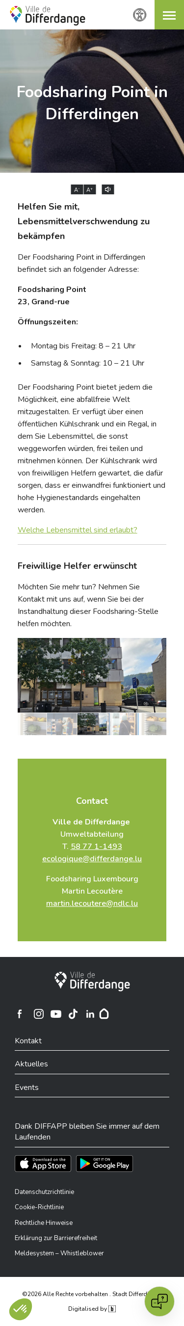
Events (27, 1087)
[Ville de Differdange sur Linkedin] (90, 1014)
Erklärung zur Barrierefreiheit (56, 1238)
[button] (169, 14)
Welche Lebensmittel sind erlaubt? (77, 530)
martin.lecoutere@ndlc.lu (92, 903)
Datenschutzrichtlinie (44, 1192)
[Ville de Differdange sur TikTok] (73, 1014)
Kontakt (28, 1040)
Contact (92, 801)
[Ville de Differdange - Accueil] (47, 15)
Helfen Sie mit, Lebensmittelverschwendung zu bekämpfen (84, 221)
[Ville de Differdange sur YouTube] (56, 1014)
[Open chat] (159, 1301)
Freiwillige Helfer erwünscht (77, 566)
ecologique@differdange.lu (92, 858)
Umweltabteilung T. (92, 840)
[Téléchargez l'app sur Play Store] (104, 1163)
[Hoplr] (104, 1014)
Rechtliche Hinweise (44, 1223)
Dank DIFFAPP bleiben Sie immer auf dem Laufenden (87, 1131)
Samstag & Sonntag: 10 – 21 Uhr (87, 363)
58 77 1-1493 (96, 846)
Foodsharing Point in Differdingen (92, 103)
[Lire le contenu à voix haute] (108, 189)
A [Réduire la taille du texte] (77, 190)
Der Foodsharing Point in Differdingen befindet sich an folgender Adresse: (81, 263)
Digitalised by (91, 1309)
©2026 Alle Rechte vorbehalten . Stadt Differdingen (92, 1294)
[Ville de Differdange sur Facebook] (19, 1014)
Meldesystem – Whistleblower (59, 1253)
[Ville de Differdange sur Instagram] (39, 1014)
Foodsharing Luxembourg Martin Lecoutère (92, 891)
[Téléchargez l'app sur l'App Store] (43, 1163)
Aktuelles (31, 1064)
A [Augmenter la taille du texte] (89, 190)
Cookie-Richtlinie (39, 1207)
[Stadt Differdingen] (92, 981)
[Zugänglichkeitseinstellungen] (140, 15)
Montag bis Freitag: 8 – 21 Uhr (83, 346)
